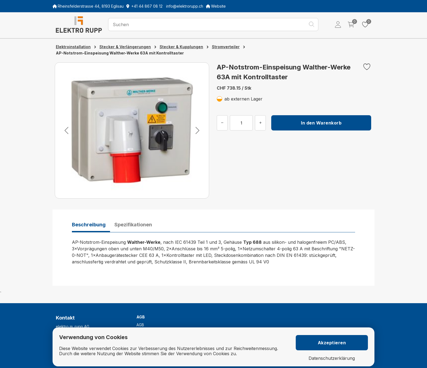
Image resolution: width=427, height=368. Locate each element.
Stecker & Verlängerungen (125, 46)
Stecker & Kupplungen (181, 46)
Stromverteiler (226, 46)
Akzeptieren (332, 342)
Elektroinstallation (73, 46)
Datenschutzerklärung (332, 358)
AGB (140, 325)
